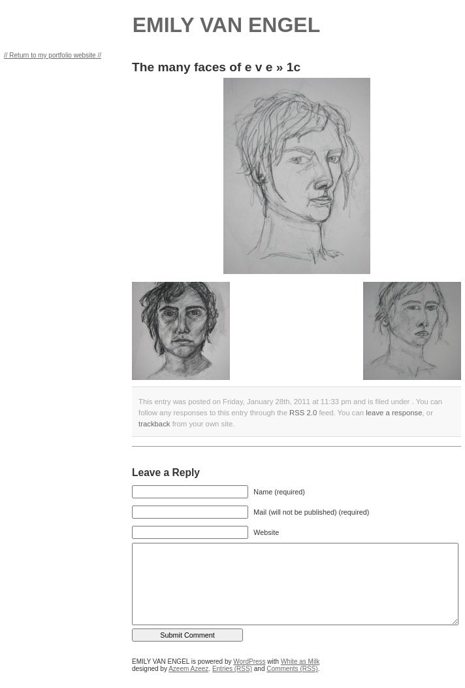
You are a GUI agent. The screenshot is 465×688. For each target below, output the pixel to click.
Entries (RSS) (232, 668)
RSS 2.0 (303, 413)
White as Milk (300, 661)
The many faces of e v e (202, 67)
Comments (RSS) (291, 668)
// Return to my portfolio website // (52, 55)
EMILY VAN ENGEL (226, 25)
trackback (154, 424)
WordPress (249, 661)
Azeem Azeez (188, 668)
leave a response (394, 413)
